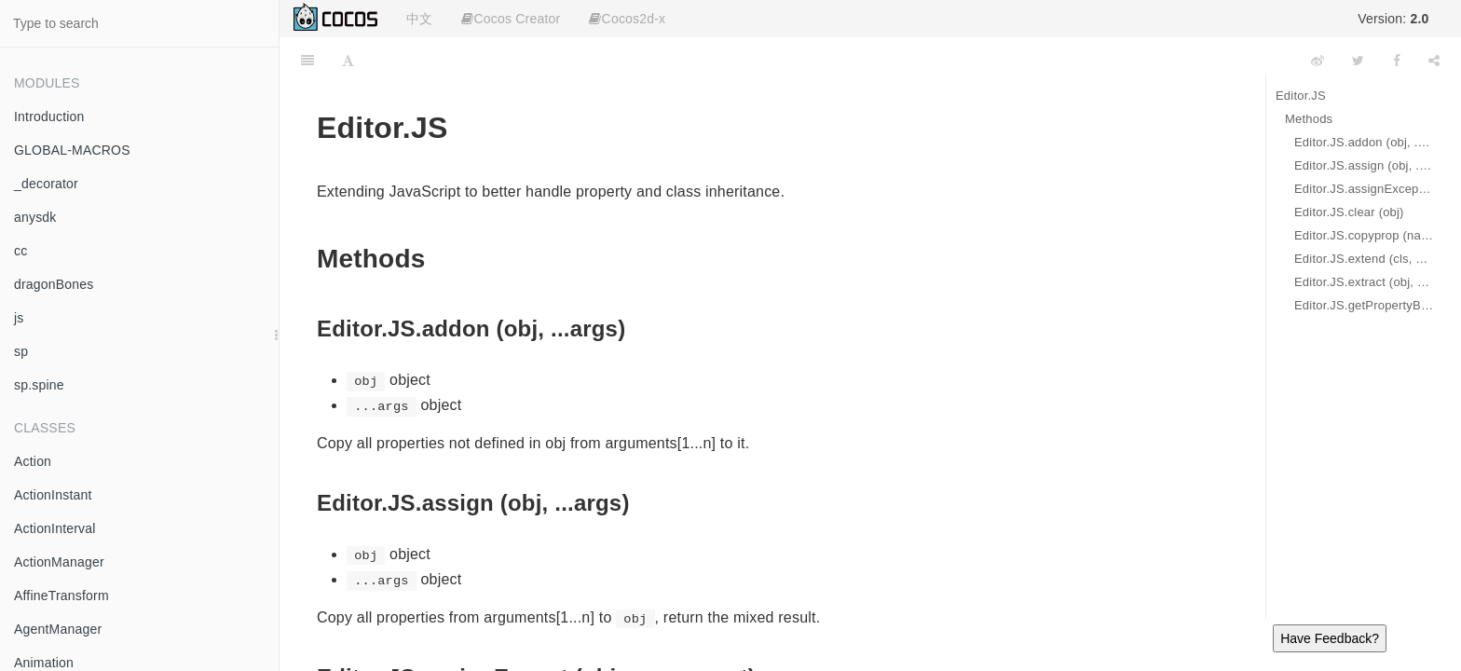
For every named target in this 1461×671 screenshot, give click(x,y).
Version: (1393, 18)
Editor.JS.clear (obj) (1349, 212)
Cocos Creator (510, 18)
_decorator (46, 183)
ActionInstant (53, 494)
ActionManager (59, 562)
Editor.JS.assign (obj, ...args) (1363, 165)
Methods (1308, 119)
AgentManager (58, 629)
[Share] (1434, 60)
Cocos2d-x (627, 18)
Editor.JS (1301, 96)
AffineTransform (61, 595)
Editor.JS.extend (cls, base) (1363, 259)
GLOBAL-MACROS (72, 150)
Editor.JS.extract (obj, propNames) (1363, 282)
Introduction (49, 116)
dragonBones (54, 284)
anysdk (35, 217)
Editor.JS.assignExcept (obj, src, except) (1363, 189)
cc (20, 250)
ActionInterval (55, 528)
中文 (419, 18)
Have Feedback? (1329, 638)
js (19, 317)
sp (21, 351)
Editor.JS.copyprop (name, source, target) (1363, 235)
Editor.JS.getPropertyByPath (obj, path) (1363, 305)
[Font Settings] (348, 60)
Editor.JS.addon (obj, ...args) (1363, 142)
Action (32, 461)
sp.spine (39, 384)
